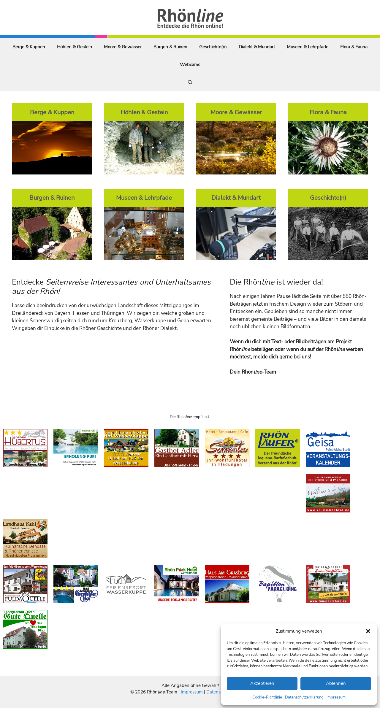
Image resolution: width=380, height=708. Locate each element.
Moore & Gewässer (123, 47)
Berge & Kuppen (28, 47)
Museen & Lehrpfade (307, 47)
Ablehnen (336, 683)
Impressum (336, 697)
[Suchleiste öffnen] (190, 82)
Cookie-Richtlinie (267, 697)
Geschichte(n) (213, 47)
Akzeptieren (262, 683)
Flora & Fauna (354, 47)
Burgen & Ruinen (170, 47)
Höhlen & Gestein (74, 47)
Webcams (190, 65)
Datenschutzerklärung (304, 697)
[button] (368, 631)
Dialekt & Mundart (257, 47)
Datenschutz (218, 692)
